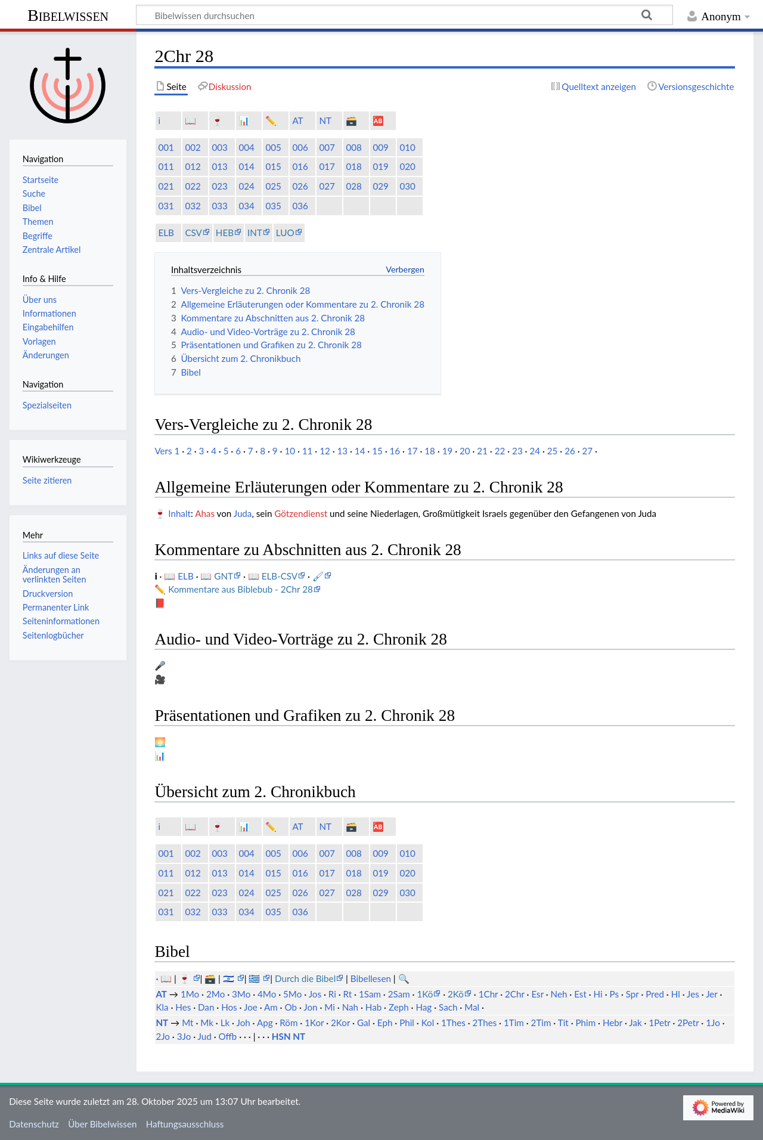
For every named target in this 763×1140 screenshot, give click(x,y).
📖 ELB (180, 576)
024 (246, 186)
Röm (288, 1022)
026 (300, 186)
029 (380, 186)
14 (360, 450)
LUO (285, 232)
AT (297, 120)
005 (273, 147)
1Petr (659, 1022)
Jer (711, 994)
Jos (315, 994)
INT (254, 232)
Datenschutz (34, 1124)
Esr (537, 994)
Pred (655, 994)
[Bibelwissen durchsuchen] (404, 14)
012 (192, 166)
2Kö (456, 994)
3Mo (241, 994)
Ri (332, 994)
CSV (193, 232)
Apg (265, 1022)
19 (447, 450)
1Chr (488, 994)
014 (246, 166)
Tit (563, 1022)
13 (342, 450)
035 (273, 205)
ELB (165, 232)
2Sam (399, 994)
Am (271, 1007)
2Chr (515, 994)
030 (407, 186)
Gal (363, 1022)
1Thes (453, 1022)
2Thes (485, 1022)
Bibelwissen (67, 15)
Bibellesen (371, 978)
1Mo (190, 994)
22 (500, 450)
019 (380, 166)
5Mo (292, 994)
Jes (693, 994)
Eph (385, 1022)
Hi (598, 994)
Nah (350, 1007)
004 (246, 147)
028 (353, 186)
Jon (310, 1007)
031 (165, 205)
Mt (187, 1022)
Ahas (205, 513)
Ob (290, 1007)
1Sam (370, 994)
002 (192, 147)
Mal (471, 1007)
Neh (559, 994)
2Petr (688, 1022)
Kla (162, 1007)
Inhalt (179, 513)
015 (273, 166)
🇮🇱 (230, 978)
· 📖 (165, 978)
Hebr (612, 1022)
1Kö (425, 994)
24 (534, 450)
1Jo (713, 1022)
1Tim (514, 1022)
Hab (373, 1007)
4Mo (267, 994)
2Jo (163, 1036)
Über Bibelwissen (102, 1124)
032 (192, 205)
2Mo (215, 994)
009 (380, 147)
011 (165, 166)
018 (353, 166)
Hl (675, 994)
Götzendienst (300, 513)
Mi (329, 1007)
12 (325, 450)
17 (412, 450)
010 (407, 147)
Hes (183, 1007)
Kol (428, 1022)
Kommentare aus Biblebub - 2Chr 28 (240, 589)
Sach (448, 1007)
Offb (227, 1036)
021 (165, 186)
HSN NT (288, 1036)
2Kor (340, 1022)
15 (377, 450)
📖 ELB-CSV (272, 576)
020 (407, 166)
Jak (635, 1022)
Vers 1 (166, 450)
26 (570, 450)
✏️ (271, 120)
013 (219, 166)
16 (395, 450)
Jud (205, 1036)
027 (326, 186)
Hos (229, 1007)
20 (465, 450)
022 (192, 186)
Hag (423, 1007)
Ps (614, 994)
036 (300, 205)
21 (482, 450)
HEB (225, 232)
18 (429, 450)
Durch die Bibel (305, 978)
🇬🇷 (255, 978)
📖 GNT (216, 576)
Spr (632, 994)
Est (580, 994)
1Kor (314, 1022)
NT (325, 120)
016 (300, 166)
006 (300, 147)
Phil (406, 1022)
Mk (206, 1022)
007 (326, 147)
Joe (251, 1007)
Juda (243, 513)
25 (552, 450)
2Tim (541, 1022)
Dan (206, 1007)
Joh (243, 1022)
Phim (585, 1022)
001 (165, 147)
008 (353, 147)
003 (219, 147)
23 (517, 450)
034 (246, 205)
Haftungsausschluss (185, 1124)
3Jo (184, 1036)
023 (219, 186)
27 (587, 450)
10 (289, 450)
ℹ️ (159, 120)
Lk (225, 1022)
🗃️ (351, 120)
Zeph (399, 1007)
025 (273, 186)
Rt (347, 994)
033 (219, 205)
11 (307, 450)
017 (326, 166)
